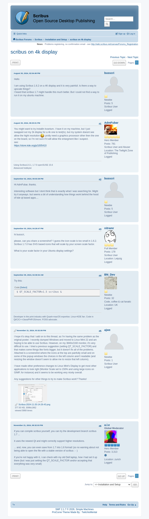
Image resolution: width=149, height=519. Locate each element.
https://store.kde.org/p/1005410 (30, 145)
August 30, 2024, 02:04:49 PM (27, 73)
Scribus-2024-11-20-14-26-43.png (32, 404)
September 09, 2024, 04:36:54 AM (28, 275)
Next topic (132, 57)
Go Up (121, 476)
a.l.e (107, 425)
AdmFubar (111, 122)
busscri (109, 73)
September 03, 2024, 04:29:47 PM (28, 228)
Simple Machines (85, 509)
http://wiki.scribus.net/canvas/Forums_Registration (114, 44)
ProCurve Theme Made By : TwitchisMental (74, 512)
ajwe (107, 329)
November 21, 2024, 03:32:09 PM (31, 330)
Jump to (88, 484)
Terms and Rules (117, 505)
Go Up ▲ (131, 505)
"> (13, 505)
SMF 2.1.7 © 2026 (64, 509)
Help (105, 505)
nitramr (109, 228)
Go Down (119, 62)
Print (15, 62)
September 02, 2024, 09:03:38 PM (28, 179)
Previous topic (117, 57)
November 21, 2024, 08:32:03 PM (28, 425)
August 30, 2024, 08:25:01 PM (27, 123)
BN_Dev (109, 274)
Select (23, 287)
